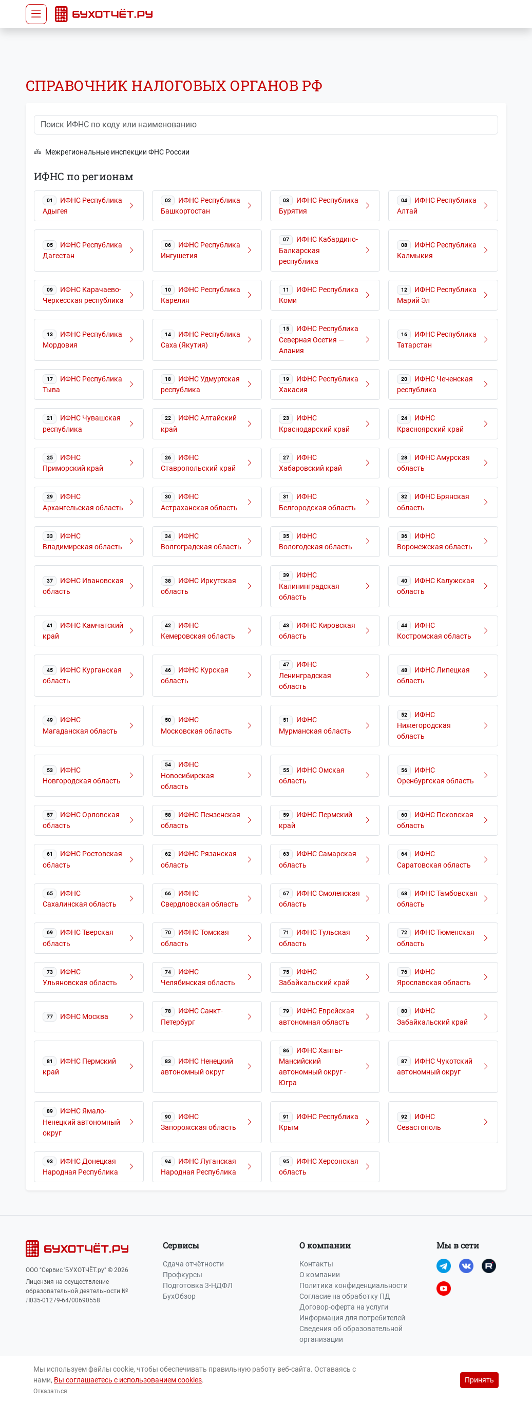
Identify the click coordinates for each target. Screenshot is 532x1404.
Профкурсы (182, 1275)
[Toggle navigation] (36, 14)
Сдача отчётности (193, 1264)
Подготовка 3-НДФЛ (198, 1285)
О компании (319, 1275)
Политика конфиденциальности (353, 1285)
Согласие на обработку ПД (344, 1296)
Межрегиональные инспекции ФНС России (111, 152)
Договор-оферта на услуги (343, 1307)
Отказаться (50, 1391)
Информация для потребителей (352, 1318)
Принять (479, 1380)
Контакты (316, 1264)
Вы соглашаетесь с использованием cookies (128, 1380)
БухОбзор (179, 1296)
